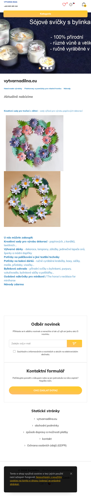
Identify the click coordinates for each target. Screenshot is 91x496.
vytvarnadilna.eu (47, 418)
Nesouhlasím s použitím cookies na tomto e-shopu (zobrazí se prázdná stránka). (36, 481)
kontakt (47, 438)
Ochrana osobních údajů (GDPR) (47, 445)
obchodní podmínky (47, 425)
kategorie (62, 14)
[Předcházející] (5, 42)
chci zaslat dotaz (46, 390)
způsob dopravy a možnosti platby (47, 432)
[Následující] (85, 42)
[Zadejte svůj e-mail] (38, 343)
